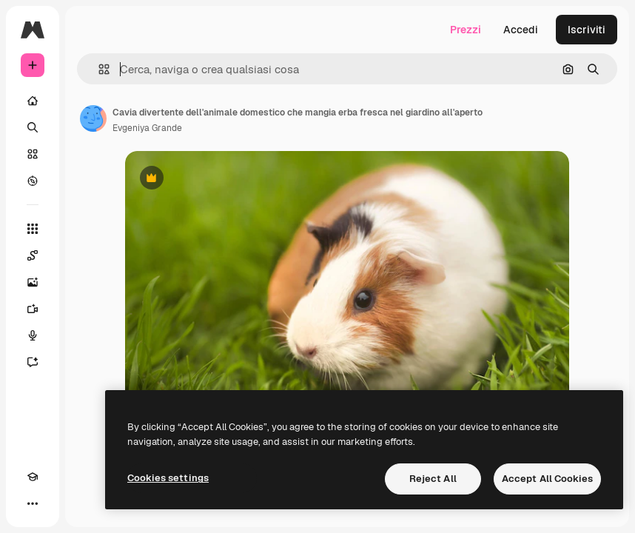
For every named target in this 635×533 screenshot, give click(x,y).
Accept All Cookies (547, 478)
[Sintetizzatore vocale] (32, 335)
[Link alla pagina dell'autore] (93, 118)
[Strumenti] (32, 229)
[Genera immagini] (32, 282)
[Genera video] (32, 309)
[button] (98, 69)
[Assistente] (32, 362)
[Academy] (32, 477)
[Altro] (32, 503)
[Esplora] (32, 180)
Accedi (520, 29)
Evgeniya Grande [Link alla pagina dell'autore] (147, 128)
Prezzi (465, 29)
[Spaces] (32, 255)
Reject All (433, 478)
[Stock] (32, 154)
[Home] (32, 101)
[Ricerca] (32, 127)
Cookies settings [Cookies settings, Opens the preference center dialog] (168, 478)
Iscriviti (586, 29)
